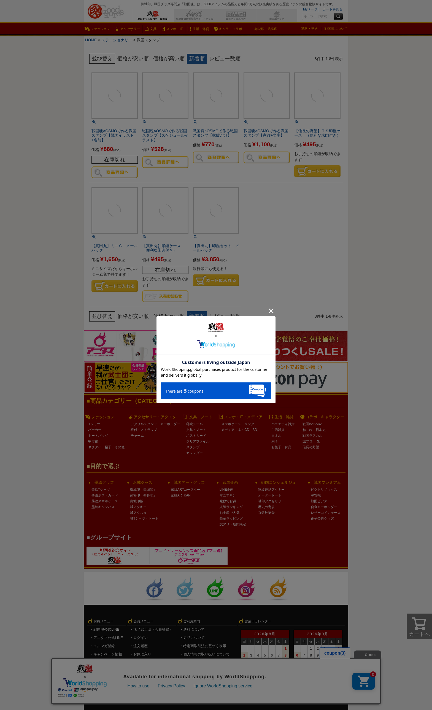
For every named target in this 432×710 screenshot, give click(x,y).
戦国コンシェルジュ (278, 482)
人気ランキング (231, 507)
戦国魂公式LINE (106, 629)
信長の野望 (311, 447)
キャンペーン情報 (107, 654)
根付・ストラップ (144, 430)
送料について (194, 629)
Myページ (310, 9)
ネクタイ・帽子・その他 (106, 447)
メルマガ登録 (104, 646)
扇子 (274, 441)
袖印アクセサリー (271, 501)
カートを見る (332, 9)
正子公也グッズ (322, 518)
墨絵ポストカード (104, 495)
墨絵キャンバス (103, 507)
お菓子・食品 (281, 447)
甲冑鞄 (93, 441)
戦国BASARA (313, 424)
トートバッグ (98, 436)
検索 (338, 16)
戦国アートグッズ (189, 482)
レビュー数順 (225, 58)
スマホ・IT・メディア (243, 417)
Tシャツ (94, 424)
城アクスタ (138, 513)
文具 (153, 29)
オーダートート (269, 495)
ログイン (140, 638)
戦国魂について (336, 29)
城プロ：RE (311, 441)
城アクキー (138, 507)
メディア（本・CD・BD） (240, 430)
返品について (194, 638)
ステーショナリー (117, 40)
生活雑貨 (278, 430)
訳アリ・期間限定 (233, 524)
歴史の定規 (266, 507)
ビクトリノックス (324, 490)
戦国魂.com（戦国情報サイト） (208, 662)
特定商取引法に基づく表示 (204, 646)
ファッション (100, 29)
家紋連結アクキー (271, 490)
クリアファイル (197, 441)
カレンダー (194, 453)
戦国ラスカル (312, 436)
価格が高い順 (169, 58)
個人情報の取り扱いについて (206, 654)
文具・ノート (200, 417)
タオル (276, 436)
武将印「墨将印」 (143, 495)
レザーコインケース (326, 513)
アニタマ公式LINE (108, 638)
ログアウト (142, 671)
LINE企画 (227, 490)
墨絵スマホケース (104, 501)
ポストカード (196, 436)
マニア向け (228, 495)
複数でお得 (228, 501)
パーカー (94, 430)
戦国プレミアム (327, 482)
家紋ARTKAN (181, 495)
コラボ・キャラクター (325, 417)
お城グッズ (142, 482)
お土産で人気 (229, 513)
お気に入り (142, 654)
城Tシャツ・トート (144, 518)
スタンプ (192, 447)
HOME (91, 40)
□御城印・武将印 (264, 29)
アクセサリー (130, 29)
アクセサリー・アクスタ (155, 417)
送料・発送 (309, 29)
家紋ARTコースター (186, 490)
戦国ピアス (319, 501)
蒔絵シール (194, 424)
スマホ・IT (174, 29)
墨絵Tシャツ (100, 490)
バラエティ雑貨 (283, 424)
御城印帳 (136, 501)
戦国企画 (230, 482)
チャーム (137, 436)
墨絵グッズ (104, 482)
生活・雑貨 (201, 29)
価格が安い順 (133, 58)
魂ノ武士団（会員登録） (153, 629)
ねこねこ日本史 (314, 430)
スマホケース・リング (237, 424)
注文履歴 (140, 646)
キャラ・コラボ (230, 29)
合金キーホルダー (324, 507)
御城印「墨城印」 (143, 490)
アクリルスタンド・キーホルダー (155, 424)
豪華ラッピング (231, 518)
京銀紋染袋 (266, 513)
